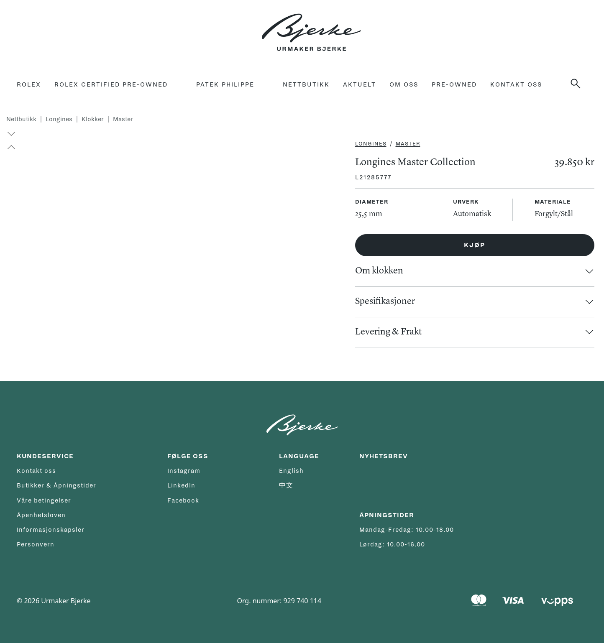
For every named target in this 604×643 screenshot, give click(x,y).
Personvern (35, 544)
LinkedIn (181, 485)
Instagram (183, 470)
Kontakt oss (516, 84)
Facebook (183, 500)
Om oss (403, 84)
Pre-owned (454, 84)
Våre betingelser (44, 500)
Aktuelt (359, 84)
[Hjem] (311, 27)
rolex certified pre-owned (111, 84)
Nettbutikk (306, 84)
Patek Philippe (225, 84)
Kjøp (474, 245)
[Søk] (579, 84)
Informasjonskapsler (50, 529)
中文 (286, 485)
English (291, 470)
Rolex (29, 84)
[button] (7, 147)
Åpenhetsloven (41, 515)
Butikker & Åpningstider (56, 485)
